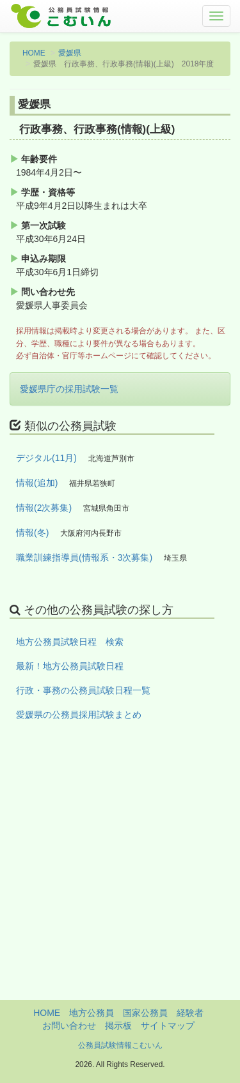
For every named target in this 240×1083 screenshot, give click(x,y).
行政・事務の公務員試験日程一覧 (83, 690)
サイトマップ (168, 1025)
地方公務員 (91, 1013)
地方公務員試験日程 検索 (70, 642)
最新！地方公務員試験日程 (70, 666)
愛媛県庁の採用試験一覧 (69, 389)
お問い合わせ (69, 1025)
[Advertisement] (120, 880)
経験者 (190, 1013)
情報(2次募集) (44, 508)
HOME (33, 53)
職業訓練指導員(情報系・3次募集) (84, 557)
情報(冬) (32, 532)
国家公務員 (145, 1013)
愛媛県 (69, 53)
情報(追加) (37, 483)
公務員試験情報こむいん (120, 1045)
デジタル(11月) (46, 458)
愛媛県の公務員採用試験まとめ (78, 714)
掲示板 (118, 1025)
